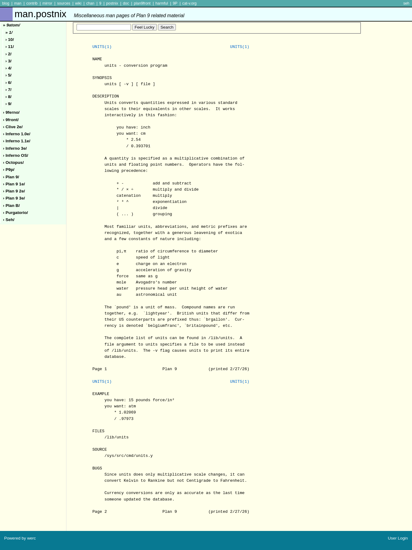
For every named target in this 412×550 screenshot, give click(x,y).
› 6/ (9, 82)
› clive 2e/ (13, 127)
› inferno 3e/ (15, 148)
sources (63, 3)
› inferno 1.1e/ (16, 141)
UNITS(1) (102, 47)
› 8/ (9, 96)
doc (126, 3)
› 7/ (9, 89)
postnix (112, 3)
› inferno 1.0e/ (16, 134)
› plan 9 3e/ (14, 198)
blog (5, 3)
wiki (78, 3)
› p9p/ (8, 169)
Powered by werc (20, 538)
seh (406, 3)
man (18, 3)
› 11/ (10, 46)
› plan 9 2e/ (14, 191)
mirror (47, 3)
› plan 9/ (11, 177)
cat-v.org (189, 3)
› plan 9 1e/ (14, 184)
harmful (161, 3)
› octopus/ (13, 162)
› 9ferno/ (11, 112)
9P (175, 3)
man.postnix (99, 14)
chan (90, 3)
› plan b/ (11, 205)
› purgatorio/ (15, 212)
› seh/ (8, 219)
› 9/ (9, 103)
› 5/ (9, 75)
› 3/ (9, 61)
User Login (398, 538)
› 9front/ (11, 119)
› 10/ (10, 39)
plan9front (142, 3)
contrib (32, 3)
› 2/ (9, 54)
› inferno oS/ (15, 155)
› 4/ (9, 68)
